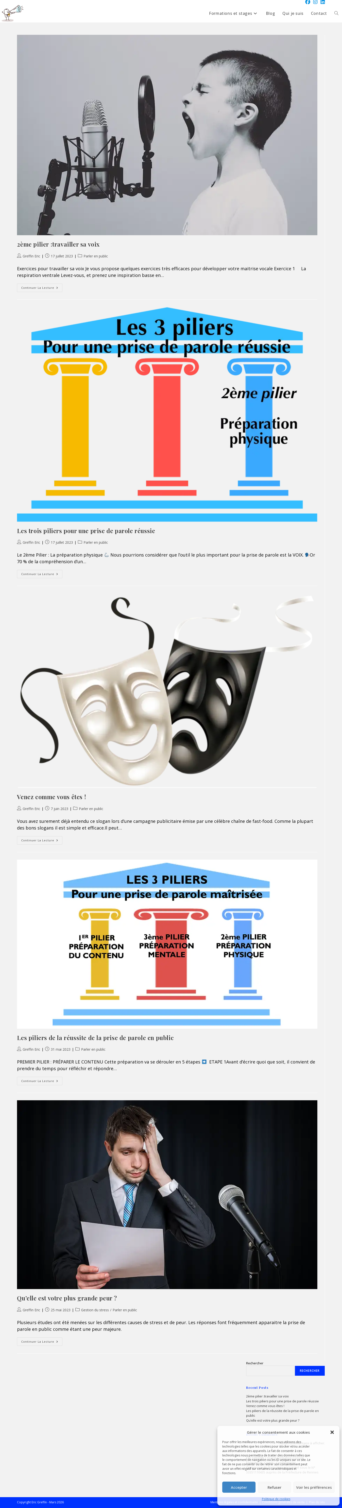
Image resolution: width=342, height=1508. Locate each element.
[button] (332, 1432)
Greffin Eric (31, 256)
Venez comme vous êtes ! (51, 797)
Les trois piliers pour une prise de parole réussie (86, 531)
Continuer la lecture (41, 288)
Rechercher (254, 1363)
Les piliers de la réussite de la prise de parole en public (95, 1038)
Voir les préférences (314, 1487)
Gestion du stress (95, 1310)
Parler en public (96, 256)
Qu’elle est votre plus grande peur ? (67, 1298)
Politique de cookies (276, 1499)
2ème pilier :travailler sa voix (58, 244)
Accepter (239, 1487)
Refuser (274, 1487)
